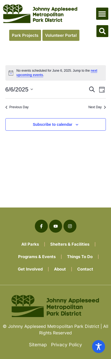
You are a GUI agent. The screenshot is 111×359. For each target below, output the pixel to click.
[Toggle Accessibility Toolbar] (99, 347)
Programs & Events (37, 256)
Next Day (97, 107)
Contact (85, 269)
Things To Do (80, 256)
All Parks (30, 244)
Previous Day (17, 107)
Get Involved (30, 269)
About (60, 269)
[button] (102, 14)
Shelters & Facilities (69, 244)
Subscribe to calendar (52, 124)
